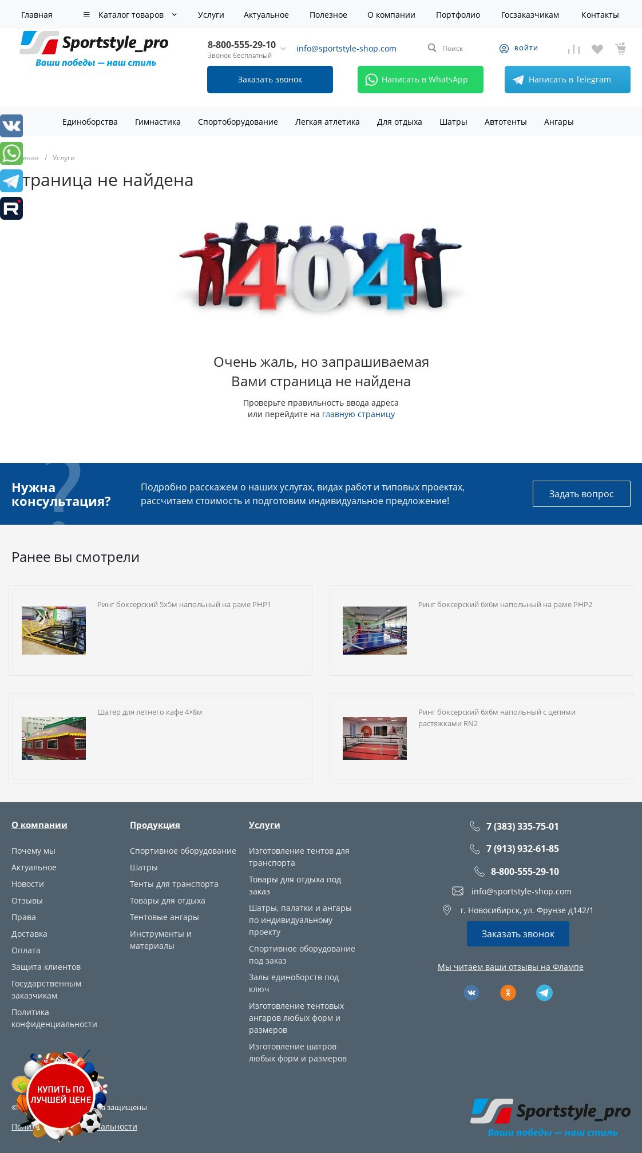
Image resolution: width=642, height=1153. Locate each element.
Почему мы (33, 850)
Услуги (264, 824)
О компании (39, 824)
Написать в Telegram (559, 79)
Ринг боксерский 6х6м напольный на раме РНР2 (505, 604)
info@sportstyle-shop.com (346, 48)
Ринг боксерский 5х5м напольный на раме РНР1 (184, 604)
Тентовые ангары (164, 917)
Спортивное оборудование (183, 850)
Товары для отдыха (167, 900)
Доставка (29, 933)
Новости (27, 883)
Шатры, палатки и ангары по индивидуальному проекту (300, 919)
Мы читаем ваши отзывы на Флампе (511, 966)
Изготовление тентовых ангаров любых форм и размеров (296, 1017)
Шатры (144, 867)
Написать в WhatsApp (414, 79)
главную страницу (358, 414)
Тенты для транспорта (174, 883)
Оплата (26, 950)
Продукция (155, 824)
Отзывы (27, 900)
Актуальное (34, 867)
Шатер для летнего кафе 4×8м (150, 712)
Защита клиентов (46, 966)
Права (23, 917)
